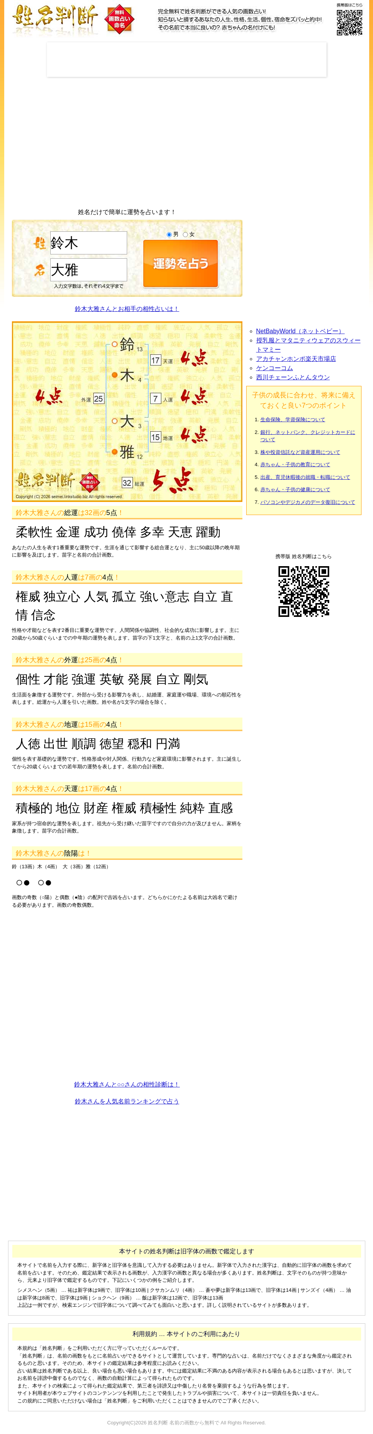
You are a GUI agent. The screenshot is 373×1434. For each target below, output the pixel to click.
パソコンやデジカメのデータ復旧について (307, 502)
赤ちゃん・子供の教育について (295, 464)
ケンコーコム (274, 368)
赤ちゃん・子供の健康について (295, 489)
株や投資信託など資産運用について (300, 452)
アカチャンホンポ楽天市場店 (296, 359)
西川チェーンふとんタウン (293, 377)
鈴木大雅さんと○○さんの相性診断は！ (127, 1084)
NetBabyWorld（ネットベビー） (300, 331)
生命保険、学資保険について (292, 419)
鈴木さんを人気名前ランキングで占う (127, 1101)
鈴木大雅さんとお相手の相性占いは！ (127, 309)
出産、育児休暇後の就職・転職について (305, 477)
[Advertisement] (187, 59)
